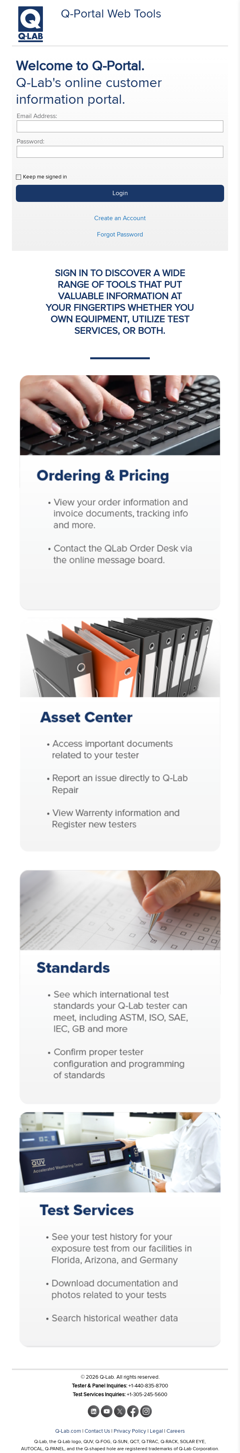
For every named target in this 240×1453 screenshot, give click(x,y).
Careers (175, 1431)
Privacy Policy (130, 1431)
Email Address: (37, 116)
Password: (31, 141)
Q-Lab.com (68, 1431)
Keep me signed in (45, 177)
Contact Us (97, 1431)
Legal (156, 1431)
